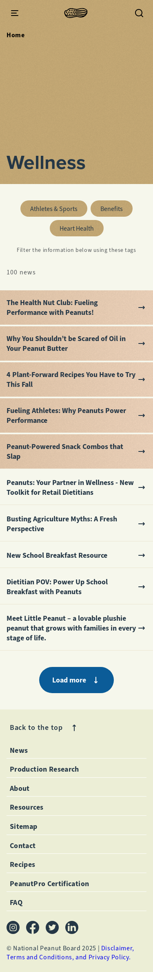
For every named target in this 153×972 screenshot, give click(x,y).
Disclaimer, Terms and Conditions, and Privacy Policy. (70, 952)
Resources (26, 807)
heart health (82, 226)
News (19, 750)
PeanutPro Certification (49, 884)
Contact (23, 846)
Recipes (22, 864)
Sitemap (24, 826)
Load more (76, 680)
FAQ (16, 902)
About (20, 788)
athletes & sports (58, 206)
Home (16, 35)
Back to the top (44, 728)
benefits (116, 206)
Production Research (44, 769)
